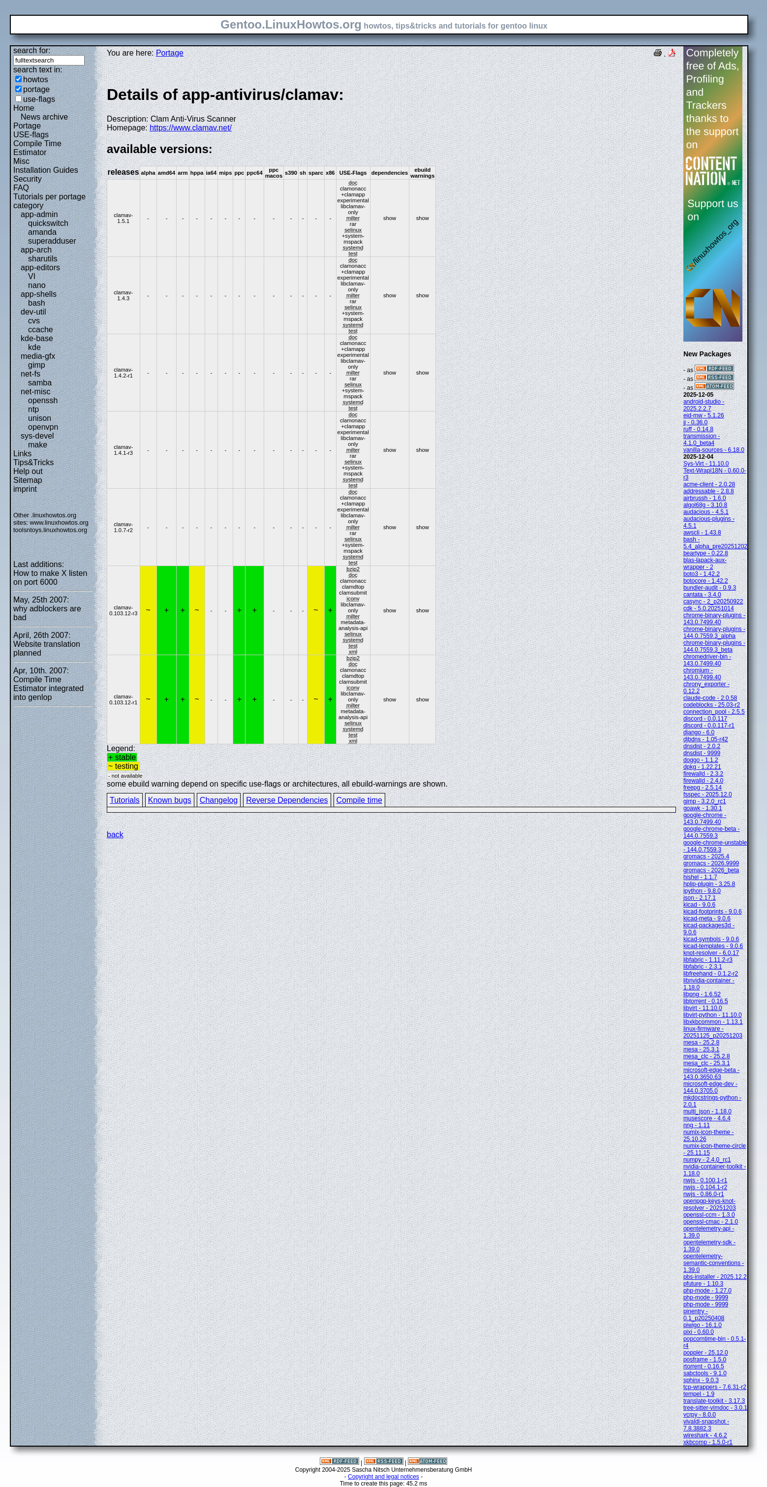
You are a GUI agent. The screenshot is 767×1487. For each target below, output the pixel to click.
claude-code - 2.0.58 (710, 698)
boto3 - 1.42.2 (701, 573)
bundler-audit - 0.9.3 (709, 587)
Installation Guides (45, 170)
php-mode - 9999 (705, 1297)
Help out (28, 471)
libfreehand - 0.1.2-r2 (710, 973)
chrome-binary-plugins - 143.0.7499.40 (714, 619)
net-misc (35, 391)
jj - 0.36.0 (695, 422)
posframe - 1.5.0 (704, 1359)
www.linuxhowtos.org (59, 522)
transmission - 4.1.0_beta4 (701, 439)
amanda (42, 232)
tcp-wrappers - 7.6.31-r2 (714, 1387)
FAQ (21, 188)
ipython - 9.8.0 (702, 890)
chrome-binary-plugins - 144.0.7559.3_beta (714, 646)
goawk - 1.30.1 (702, 808)
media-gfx (38, 356)
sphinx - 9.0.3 (701, 1380)
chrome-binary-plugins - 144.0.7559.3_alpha (714, 632)
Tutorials (125, 800)
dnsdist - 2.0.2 (701, 746)
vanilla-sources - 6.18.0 (713, 449)
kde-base (37, 338)
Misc (21, 161)
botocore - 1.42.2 (705, 580)
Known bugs (169, 800)
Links (22, 453)
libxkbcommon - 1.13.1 (713, 1021)
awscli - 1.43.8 (702, 532)
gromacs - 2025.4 (706, 856)
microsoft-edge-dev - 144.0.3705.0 (710, 1087)
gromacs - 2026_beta (711, 870)
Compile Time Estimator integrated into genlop (48, 688)
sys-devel (37, 436)
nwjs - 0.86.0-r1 (703, 1194)
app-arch (36, 250)
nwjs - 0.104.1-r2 (705, 1187)
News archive (44, 117)
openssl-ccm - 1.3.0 (709, 1214)
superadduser (52, 241)
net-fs (30, 374)
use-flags (39, 99)
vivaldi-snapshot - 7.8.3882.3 (706, 1425)
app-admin (39, 214)
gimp (36, 365)
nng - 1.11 (696, 1125)
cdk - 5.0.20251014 (708, 608)
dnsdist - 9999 (701, 753)
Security (27, 179)
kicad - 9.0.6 (699, 904)
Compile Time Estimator (37, 148)
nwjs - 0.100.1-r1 (705, 1180)
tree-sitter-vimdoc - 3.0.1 (715, 1407)
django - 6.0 (698, 732)
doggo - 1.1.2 (700, 760)
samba (40, 383)
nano (37, 285)
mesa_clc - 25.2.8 (706, 1056)
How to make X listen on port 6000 (50, 577)
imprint (25, 489)
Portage (27, 126)
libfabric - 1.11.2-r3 (708, 959)
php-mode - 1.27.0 (707, 1290)
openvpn (43, 427)
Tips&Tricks (33, 462)
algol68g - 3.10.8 (705, 505)
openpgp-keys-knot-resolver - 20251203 (709, 1204)
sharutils (43, 258)
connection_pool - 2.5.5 (714, 711)
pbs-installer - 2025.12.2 (715, 1276)
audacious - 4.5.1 (706, 511)
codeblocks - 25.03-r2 (711, 704)
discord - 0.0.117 (705, 718)
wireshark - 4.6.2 (705, 1435)
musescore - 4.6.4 (707, 1118)
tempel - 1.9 (698, 1394)
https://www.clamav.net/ (191, 128)
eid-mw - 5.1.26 (703, 415)
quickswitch (48, 223)
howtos (35, 79)
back (115, 834)
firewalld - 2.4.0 (703, 780)
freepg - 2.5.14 (702, 787)
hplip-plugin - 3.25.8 (709, 884)
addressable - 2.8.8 (708, 491)
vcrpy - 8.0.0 (699, 1414)
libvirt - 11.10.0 (702, 1008)
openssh (43, 400)
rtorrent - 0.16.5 (703, 1366)
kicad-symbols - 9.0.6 (711, 939)
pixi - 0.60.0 (698, 1332)
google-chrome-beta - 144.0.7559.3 (711, 832)
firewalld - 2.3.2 (703, 773)
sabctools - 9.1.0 (705, 1373)
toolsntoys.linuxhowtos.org (50, 530)
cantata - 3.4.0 (702, 594)
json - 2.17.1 (699, 897)
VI (31, 276)
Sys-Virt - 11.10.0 (706, 463)
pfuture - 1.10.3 (703, 1283)
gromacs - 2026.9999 (711, 863)
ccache (40, 329)
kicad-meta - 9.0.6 (707, 918)
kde (34, 347)
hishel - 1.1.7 (700, 877)
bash (36, 303)
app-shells (39, 294)
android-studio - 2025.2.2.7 (703, 405)
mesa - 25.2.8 (701, 1042)
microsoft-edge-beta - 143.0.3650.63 (711, 1073)
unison (39, 418)
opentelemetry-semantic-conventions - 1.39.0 (713, 1263)
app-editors (40, 267)
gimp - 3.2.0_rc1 (704, 801)
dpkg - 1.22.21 (702, 766)
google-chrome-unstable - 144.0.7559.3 (715, 846)
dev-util (33, 312)
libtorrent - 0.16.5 (705, 1001)
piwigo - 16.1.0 (702, 1325)
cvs (34, 320)
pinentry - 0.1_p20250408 (703, 1315)
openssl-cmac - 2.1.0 (710, 1221)
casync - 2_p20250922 (713, 601)
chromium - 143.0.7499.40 (702, 674)
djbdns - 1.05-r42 (705, 739)
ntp (33, 409)
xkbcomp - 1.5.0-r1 (708, 1442)
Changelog (219, 800)
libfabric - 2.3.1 (702, 966)
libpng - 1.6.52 (702, 994)
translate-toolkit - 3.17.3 (714, 1400)
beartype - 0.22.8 (705, 553)
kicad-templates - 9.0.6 (713, 946)
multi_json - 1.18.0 (707, 1111)
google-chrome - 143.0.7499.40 (704, 818)
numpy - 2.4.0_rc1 (707, 1159)
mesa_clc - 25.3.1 (706, 1063)
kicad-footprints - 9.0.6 (712, 911)
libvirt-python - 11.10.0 (712, 1015)
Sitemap (27, 480)
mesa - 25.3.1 (701, 1049)
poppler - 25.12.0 (705, 1352)
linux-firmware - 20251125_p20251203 (712, 1032)
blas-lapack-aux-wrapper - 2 (705, 563)
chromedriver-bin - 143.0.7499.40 (707, 660)
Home (23, 108)
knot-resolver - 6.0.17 (711, 952)
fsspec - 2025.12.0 (707, 794)
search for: (32, 50)
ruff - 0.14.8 (698, 429)
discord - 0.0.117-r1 (709, 725)
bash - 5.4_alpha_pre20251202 (715, 543)
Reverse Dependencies (287, 800)
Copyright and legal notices (383, 1476)
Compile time (359, 800)
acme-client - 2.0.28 (709, 484)
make (37, 445)
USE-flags (31, 134)
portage (36, 89)
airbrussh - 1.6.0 (704, 498)
